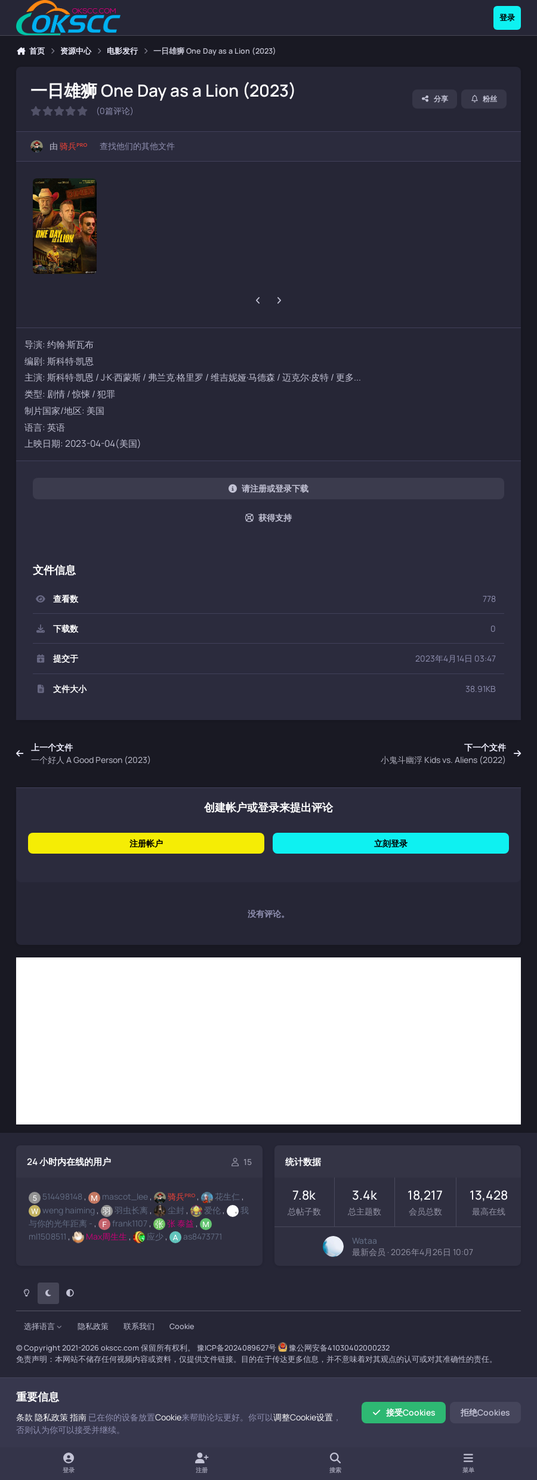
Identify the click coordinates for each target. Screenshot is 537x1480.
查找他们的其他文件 (137, 146)
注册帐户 (146, 843)
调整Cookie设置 (303, 1417)
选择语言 (43, 1326)
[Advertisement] (268, 1040)
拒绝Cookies (485, 1412)
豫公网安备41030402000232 (339, 1348)
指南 (78, 1417)
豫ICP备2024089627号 (236, 1348)
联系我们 (139, 1326)
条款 (24, 1417)
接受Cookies (403, 1412)
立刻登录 (391, 843)
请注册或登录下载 (268, 488)
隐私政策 (93, 1326)
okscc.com (120, 1348)
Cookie (181, 1326)
